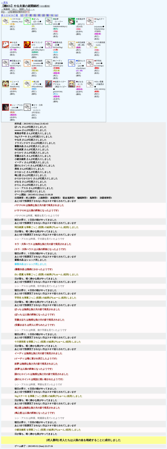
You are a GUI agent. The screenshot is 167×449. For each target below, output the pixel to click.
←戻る (4, 2)
